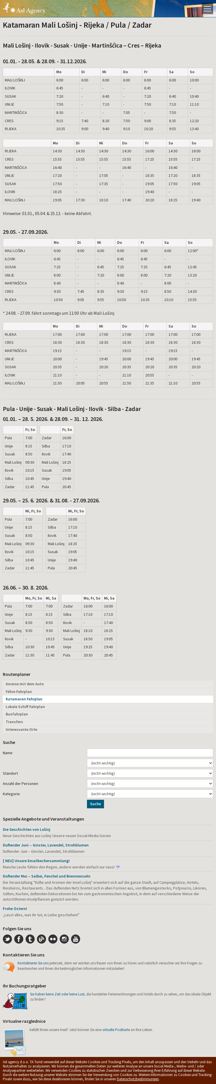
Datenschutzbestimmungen (138, 1079)
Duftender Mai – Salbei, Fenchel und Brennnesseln (46, 876)
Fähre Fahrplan (19, 691)
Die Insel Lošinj (24, 8)
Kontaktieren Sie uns (33, 963)
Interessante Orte (21, 729)
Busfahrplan (17, 714)
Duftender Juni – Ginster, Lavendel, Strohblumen (46, 845)
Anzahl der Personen (20, 783)
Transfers (14, 721)
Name (8, 752)
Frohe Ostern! (15, 908)
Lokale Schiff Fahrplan (25, 706)
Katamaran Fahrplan (24, 698)
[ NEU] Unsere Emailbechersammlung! (36, 860)
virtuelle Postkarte (116, 1029)
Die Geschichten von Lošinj (26, 829)
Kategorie (11, 793)
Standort (10, 773)
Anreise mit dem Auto (25, 683)
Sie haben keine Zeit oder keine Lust (57, 994)
